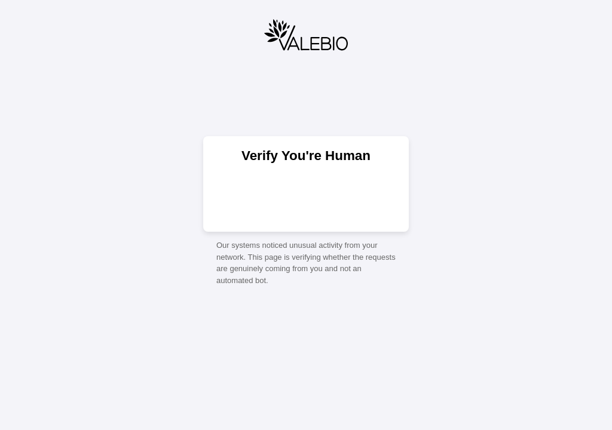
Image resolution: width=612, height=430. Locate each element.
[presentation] (306, 196)
